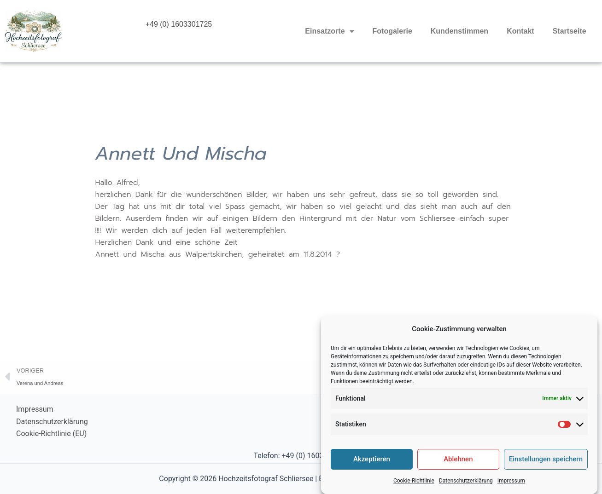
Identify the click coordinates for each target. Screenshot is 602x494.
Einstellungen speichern (546, 466)
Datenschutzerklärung (466, 487)
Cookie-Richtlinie (413, 487)
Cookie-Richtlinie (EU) (51, 433)
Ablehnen (458, 466)
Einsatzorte (329, 31)
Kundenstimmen (459, 31)
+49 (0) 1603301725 (179, 24)
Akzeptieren (371, 466)
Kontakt (520, 31)
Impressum (511, 487)
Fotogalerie (392, 31)
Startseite (569, 31)
